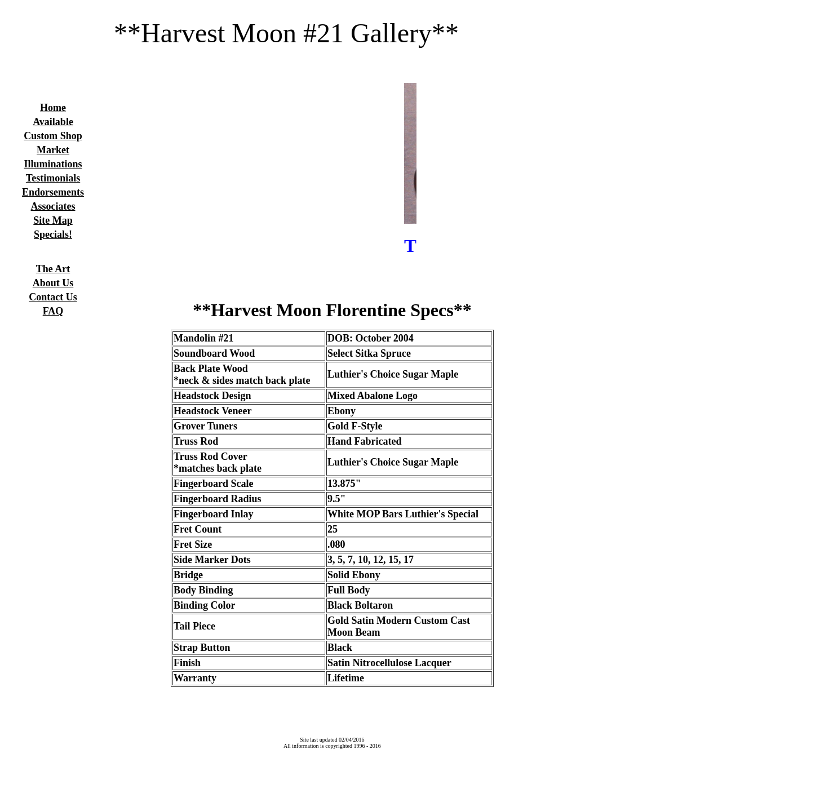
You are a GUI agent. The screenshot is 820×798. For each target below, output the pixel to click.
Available (53, 121)
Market (53, 150)
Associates (53, 206)
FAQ (53, 311)
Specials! (53, 234)
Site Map (53, 220)
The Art (53, 268)
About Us (53, 283)
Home (53, 107)
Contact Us (53, 297)
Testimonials (53, 178)
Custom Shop (53, 135)
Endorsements (53, 192)
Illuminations (53, 164)
